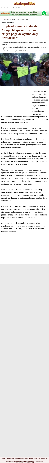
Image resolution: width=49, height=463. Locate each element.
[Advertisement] (16, 102)
